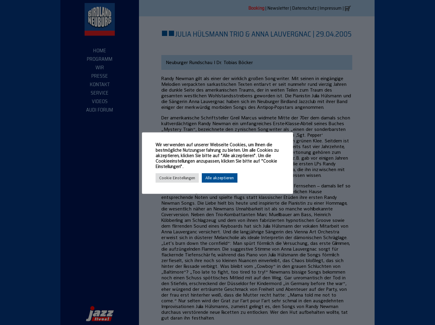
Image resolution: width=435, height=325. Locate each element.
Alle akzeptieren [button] (219, 178)
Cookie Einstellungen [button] (177, 178)
